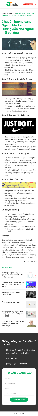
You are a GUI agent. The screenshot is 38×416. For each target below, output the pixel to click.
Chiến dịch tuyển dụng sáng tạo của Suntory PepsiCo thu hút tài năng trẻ (12, 275)
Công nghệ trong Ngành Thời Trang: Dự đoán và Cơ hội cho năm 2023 (13, 314)
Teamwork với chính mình (11, 302)
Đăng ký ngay (19, 400)
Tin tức (12, 13)
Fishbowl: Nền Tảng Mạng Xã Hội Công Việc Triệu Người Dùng (13, 285)
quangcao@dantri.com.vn (16, 364)
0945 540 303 (12, 358)
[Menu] (3, 4)
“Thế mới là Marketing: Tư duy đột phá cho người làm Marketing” (13, 324)
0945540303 (28, 4)
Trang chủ (5, 13)
